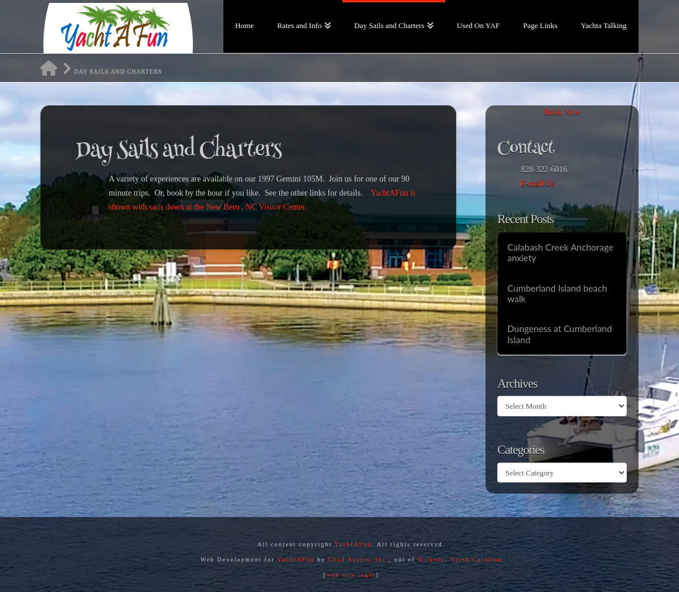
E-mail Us (537, 183)
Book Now (562, 112)
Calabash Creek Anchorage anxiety (560, 253)
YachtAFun (353, 544)
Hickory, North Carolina (460, 559)
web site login (351, 575)
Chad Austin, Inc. (358, 559)
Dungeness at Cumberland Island (559, 334)
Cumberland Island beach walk (557, 293)
